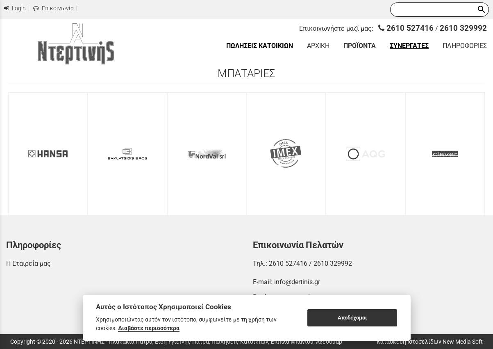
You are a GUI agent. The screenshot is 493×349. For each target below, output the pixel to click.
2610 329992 (463, 28)
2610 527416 (406, 28)
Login (15, 8)
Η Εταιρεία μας (28, 263)
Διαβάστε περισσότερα (148, 328)
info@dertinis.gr (297, 282)
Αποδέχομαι (352, 318)
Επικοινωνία (53, 8)
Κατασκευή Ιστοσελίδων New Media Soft (430, 341)
